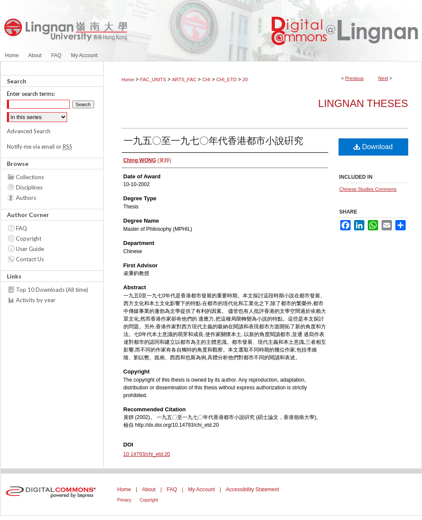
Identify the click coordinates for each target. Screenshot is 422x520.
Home (128, 79)
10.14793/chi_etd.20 (146, 454)
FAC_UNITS (153, 79)
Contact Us (30, 259)
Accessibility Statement (252, 489)
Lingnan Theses (363, 103)
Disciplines (29, 187)
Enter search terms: (31, 93)
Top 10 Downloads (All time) (52, 289)
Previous (354, 78)
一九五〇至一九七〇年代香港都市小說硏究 (213, 140)
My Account (201, 489)
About (148, 489)
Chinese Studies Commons (368, 189)
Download (373, 146)
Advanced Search (28, 131)
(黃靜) (147, 160)
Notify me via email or (39, 146)
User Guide (30, 248)
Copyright (28, 238)
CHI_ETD (226, 79)
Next (383, 78)
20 (245, 79)
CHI (206, 79)
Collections (30, 177)
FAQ (21, 228)
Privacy (124, 500)
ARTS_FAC (184, 79)
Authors (26, 197)
